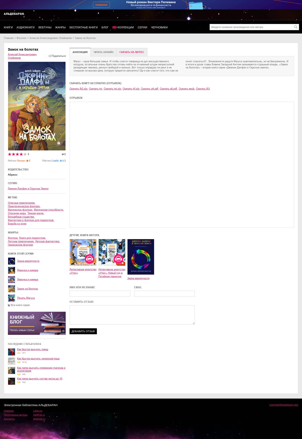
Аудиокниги (25, 27)
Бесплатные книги (84, 27)
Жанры (60, 27)
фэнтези (21, 38)
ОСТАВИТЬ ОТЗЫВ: (82, 301)
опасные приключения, (21, 202)
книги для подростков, (32, 237)
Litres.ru (37, 410)
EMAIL (138, 287)
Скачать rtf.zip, (131, 88)
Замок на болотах (27, 288)
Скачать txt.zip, (113, 88)
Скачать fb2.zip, (79, 88)
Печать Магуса (26, 298)
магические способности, (49, 209)
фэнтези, (13, 237)
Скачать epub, (187, 88)
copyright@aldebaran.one (283, 404)
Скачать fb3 (203, 88)
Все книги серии (20, 305)
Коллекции (125, 27)
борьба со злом (17, 223)
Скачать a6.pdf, (169, 88)
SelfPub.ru (39, 414)
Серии (142, 27)
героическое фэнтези (20, 244)
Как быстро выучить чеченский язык (38, 358)
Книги (8, 27)
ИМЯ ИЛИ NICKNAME (82, 287)
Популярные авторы (16, 414)
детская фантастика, (47, 241)
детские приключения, (21, 241)
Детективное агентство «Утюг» (83, 271)
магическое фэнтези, (20, 209)
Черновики (159, 27)
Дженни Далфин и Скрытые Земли (28, 188)
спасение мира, (17, 213)
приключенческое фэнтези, (24, 206)
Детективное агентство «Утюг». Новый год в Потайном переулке (111, 273)
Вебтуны (44, 27)
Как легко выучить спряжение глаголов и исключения (41, 369)
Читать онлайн (103, 52)
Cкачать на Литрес (131, 52)
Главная (8, 38)
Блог (105, 27)
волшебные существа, (21, 216)
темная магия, (35, 213)
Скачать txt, (96, 88)
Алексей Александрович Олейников (50, 38)
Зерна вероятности (28, 261)
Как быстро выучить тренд (32, 349)
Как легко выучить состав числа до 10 (39, 378)
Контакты (9, 418)
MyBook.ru (39, 418)
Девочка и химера (27, 270)
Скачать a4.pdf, (150, 88)
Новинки (9, 410)
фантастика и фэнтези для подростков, (31, 220)
